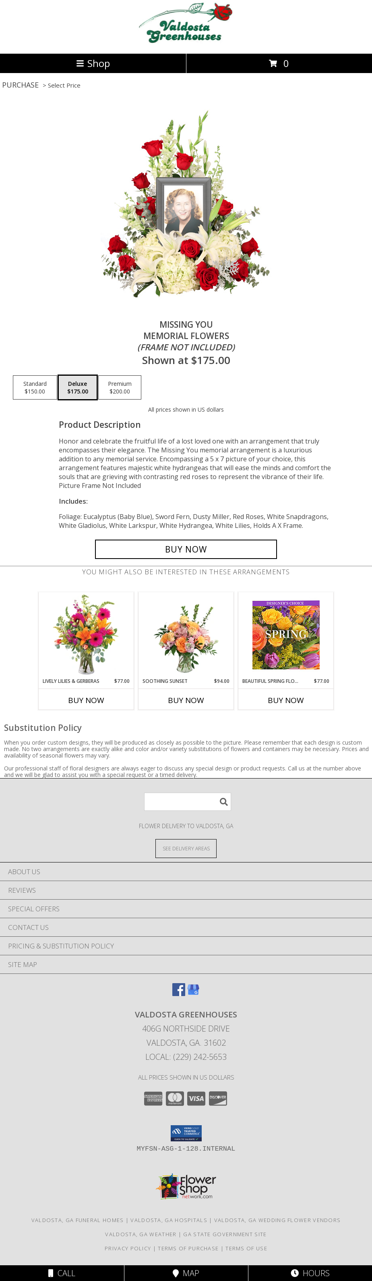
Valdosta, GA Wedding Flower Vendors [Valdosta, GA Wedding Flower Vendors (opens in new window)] (277, 1220)
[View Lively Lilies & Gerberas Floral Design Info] (86, 635)
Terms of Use (246, 1248)
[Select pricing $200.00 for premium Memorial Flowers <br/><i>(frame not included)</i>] (120, 387)
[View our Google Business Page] (193, 993)
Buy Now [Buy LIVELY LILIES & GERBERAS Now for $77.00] (86, 700)
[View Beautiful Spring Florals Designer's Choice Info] (286, 635)
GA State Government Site (225, 1234)
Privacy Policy (128, 1248)
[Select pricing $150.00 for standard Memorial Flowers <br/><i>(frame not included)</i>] (35, 387)
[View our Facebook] (178, 993)
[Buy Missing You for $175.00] (186, 549)
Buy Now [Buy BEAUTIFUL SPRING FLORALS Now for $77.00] (286, 700)
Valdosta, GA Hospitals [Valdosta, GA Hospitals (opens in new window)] (168, 1220)
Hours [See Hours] (310, 1273)
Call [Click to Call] (61, 1273)
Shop (93, 63)
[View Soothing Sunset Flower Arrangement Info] (186, 635)
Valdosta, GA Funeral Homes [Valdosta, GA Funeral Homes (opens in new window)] (77, 1220)
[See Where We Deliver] (186, 848)
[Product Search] (187, 802)
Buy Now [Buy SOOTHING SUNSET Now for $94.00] (186, 700)
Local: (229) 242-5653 (186, 1056)
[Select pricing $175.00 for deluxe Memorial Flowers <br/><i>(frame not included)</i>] (78, 387)
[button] (186, 1133)
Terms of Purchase (188, 1248)
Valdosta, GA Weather (140, 1234)
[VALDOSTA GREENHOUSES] (186, 42)
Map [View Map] (186, 1273)
